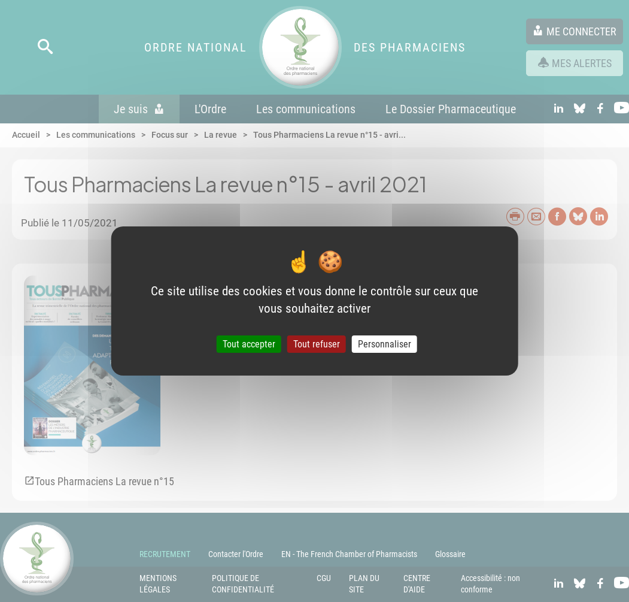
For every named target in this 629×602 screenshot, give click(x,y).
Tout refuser (316, 344)
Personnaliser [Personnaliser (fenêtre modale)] (384, 344)
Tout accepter (249, 344)
